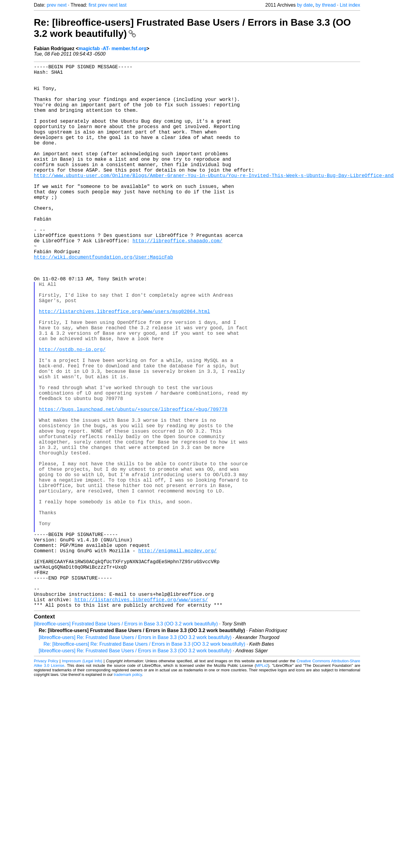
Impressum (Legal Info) (82, 782)
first (92, 5)
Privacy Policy (46, 782)
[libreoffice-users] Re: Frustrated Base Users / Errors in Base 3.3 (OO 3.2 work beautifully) (135, 758)
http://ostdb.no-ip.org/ (72, 413)
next (61, 5)
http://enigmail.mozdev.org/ (177, 659)
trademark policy (128, 795)
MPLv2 (262, 786)
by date (305, 5)
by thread (325, 5)
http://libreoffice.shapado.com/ (177, 280)
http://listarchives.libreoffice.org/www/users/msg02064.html (124, 366)
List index (350, 5)
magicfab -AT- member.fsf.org (113, 48)
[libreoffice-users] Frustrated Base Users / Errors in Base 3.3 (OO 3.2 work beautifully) (126, 744)
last (123, 5)
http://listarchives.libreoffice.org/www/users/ (141, 719)
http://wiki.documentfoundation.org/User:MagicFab (103, 300)
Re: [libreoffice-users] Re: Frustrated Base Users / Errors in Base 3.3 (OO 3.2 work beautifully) (144, 764)
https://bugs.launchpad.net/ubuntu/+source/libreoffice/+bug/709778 (133, 486)
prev (51, 5)
